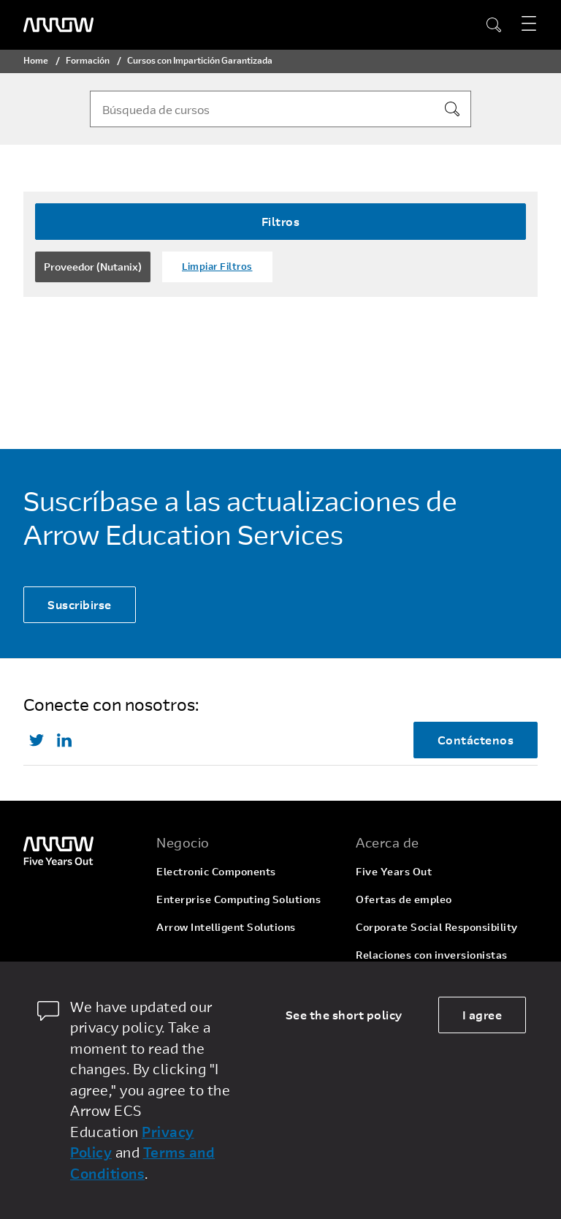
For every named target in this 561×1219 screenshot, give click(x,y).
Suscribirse (79, 604)
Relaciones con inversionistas (432, 955)
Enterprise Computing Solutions (238, 899)
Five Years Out (394, 871)
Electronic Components (216, 871)
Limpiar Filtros (217, 266)
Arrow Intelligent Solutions (226, 927)
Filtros (281, 221)
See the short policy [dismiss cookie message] (344, 1014)
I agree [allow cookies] (482, 1014)
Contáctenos (476, 739)
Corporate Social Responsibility (437, 927)
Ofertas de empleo (404, 899)
